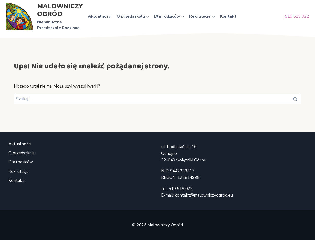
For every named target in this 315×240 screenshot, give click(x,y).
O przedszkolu (22, 153)
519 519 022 (297, 16)
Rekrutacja (18, 171)
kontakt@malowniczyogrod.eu (204, 195)
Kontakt (228, 16)
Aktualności (99, 16)
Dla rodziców (20, 162)
